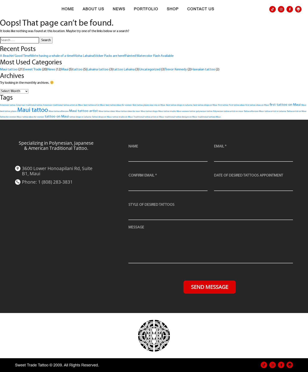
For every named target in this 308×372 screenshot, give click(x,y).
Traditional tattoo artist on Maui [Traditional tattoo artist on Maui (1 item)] (149, 117)
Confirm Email (142, 176)
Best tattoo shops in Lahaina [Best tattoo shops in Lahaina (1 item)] (179, 105)
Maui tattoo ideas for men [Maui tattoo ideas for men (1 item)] (128, 111)
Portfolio (146, 9)
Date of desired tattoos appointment (248, 176)
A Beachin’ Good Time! (15, 56)
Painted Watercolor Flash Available (149, 56)
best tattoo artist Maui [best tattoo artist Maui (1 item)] (94, 105)
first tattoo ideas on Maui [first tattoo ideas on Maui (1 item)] (257, 105)
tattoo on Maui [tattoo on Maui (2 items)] (57, 116)
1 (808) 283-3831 (55, 182)
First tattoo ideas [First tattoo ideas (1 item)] (237, 105)
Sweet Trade (32, 69)
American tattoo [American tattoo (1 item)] (7, 105)
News (119, 9)
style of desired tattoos (151, 205)
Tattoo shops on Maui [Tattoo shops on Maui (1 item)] (102, 117)
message (136, 227)
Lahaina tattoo (98, 69)
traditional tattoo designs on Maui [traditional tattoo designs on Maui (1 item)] (181, 117)
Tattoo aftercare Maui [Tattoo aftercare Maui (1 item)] (254, 111)
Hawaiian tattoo (203, 69)
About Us (93, 9)
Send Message (209, 286)
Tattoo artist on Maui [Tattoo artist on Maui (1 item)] (296, 111)
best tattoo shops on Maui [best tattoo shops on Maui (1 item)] (205, 105)
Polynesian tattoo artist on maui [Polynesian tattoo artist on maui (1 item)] (228, 111)
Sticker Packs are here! (109, 56)
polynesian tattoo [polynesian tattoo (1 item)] (204, 111)
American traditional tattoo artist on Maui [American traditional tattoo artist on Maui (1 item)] (63, 105)
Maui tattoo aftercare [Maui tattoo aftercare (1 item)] (59, 111)
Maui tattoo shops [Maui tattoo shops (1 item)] (149, 111)
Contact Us (200, 9)
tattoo (77, 69)
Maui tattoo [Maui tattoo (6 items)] (32, 110)
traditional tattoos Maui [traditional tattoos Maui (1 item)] (209, 117)
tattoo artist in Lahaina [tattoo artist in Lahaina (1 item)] (275, 111)
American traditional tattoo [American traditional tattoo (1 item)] (29, 105)
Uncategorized (149, 69)
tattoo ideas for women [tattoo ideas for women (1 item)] (33, 117)
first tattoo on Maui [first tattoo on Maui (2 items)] (285, 105)
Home (68, 9)
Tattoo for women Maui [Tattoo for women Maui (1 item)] (11, 117)
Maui (64, 69)
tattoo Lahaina (124, 69)
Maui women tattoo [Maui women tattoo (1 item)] (186, 111)
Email (220, 146)
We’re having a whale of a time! (52, 56)
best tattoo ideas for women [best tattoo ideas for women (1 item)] (119, 105)
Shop (173, 9)
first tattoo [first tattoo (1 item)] (223, 105)
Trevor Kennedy (176, 69)
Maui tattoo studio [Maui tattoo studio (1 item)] (167, 111)
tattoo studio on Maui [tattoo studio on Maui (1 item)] (122, 117)
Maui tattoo (9, 69)
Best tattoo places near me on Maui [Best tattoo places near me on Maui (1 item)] (148, 105)
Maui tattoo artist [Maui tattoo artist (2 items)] (83, 111)
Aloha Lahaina (84, 56)
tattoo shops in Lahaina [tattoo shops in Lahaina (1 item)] (80, 117)
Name (133, 146)
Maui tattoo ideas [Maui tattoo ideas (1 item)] (107, 111)
